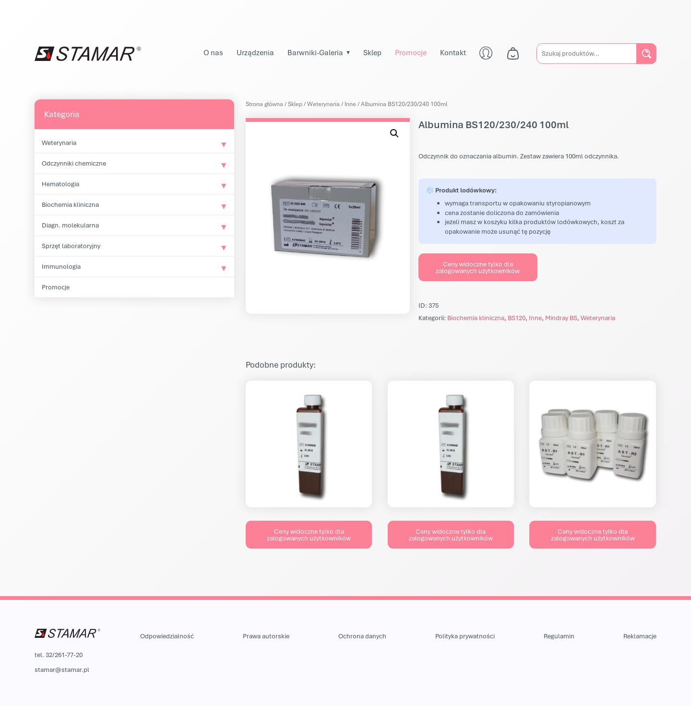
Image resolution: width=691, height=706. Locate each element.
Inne (350, 104)
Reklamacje (639, 636)
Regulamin (559, 636)
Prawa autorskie (266, 636)
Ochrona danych (362, 636)
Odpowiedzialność (167, 636)
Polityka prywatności (465, 636)
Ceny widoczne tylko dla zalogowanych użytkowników (478, 267)
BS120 (516, 317)
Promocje (411, 52)
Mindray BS (561, 317)
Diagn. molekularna (70, 225)
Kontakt (453, 52)
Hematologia (60, 183)
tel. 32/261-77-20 (59, 654)
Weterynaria (59, 142)
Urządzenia (255, 52)
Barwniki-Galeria (315, 52)
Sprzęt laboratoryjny (71, 245)
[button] (394, 133)
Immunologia (61, 266)
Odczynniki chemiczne (74, 163)
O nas (213, 52)
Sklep (372, 52)
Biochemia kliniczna (70, 204)
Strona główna (264, 104)
